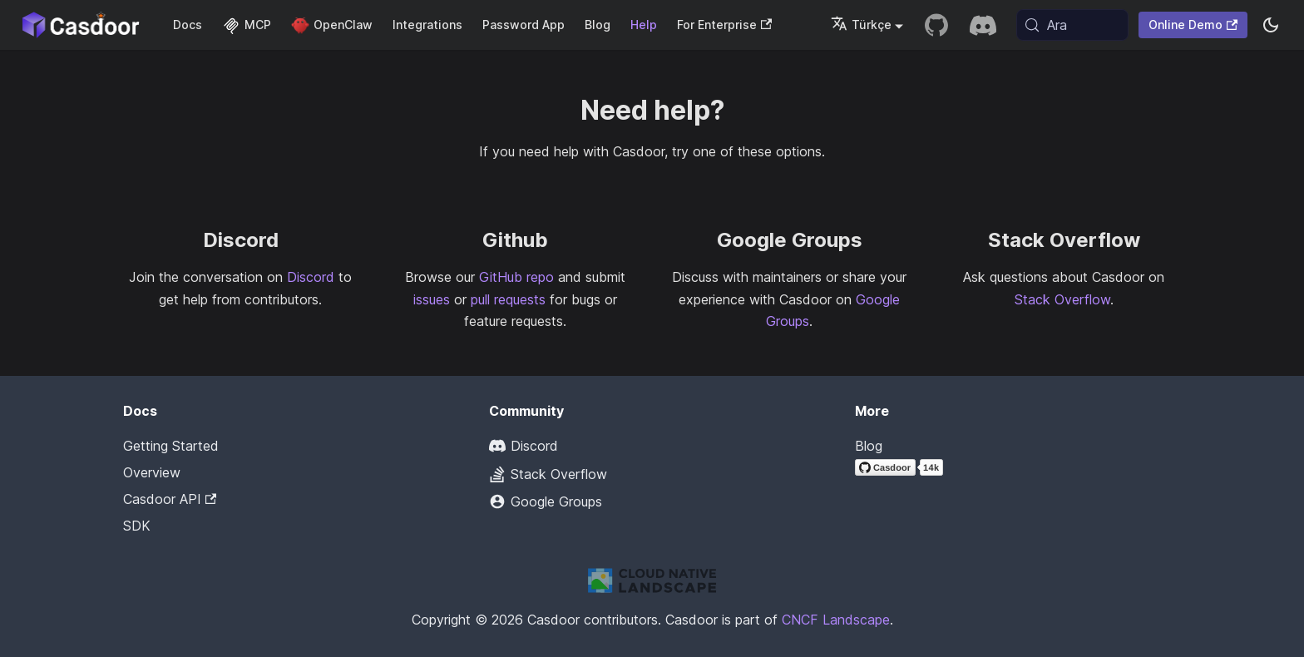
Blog (597, 24)
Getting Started (171, 445)
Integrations (427, 24)
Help (643, 24)
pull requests (508, 299)
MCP (246, 24)
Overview (151, 472)
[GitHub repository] (936, 25)
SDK (137, 525)
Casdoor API (169, 499)
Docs (187, 24)
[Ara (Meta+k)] (1072, 25)
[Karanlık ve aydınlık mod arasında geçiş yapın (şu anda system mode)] (1270, 25)
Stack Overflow (1062, 299)
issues (431, 299)
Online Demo (1192, 24)
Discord (310, 277)
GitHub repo (516, 277)
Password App (523, 24)
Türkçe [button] (861, 24)
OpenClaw (332, 24)
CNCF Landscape (836, 619)
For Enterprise (724, 24)
